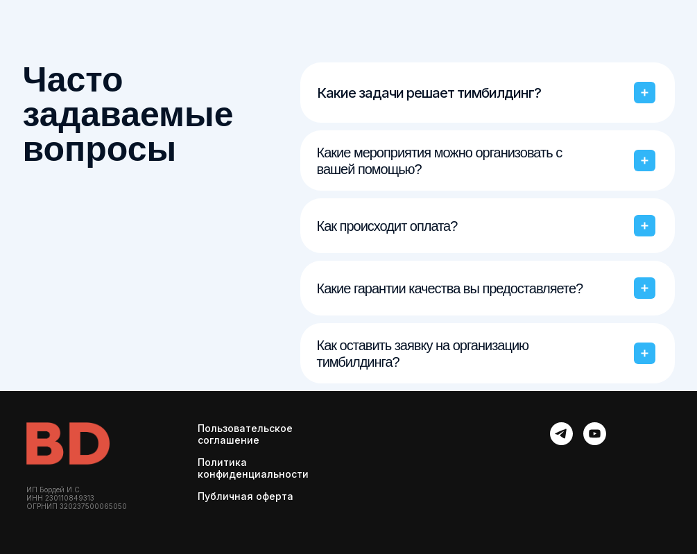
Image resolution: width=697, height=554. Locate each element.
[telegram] (561, 433)
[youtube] (594, 433)
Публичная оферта (245, 496)
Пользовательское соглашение (245, 434)
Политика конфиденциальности (253, 468)
